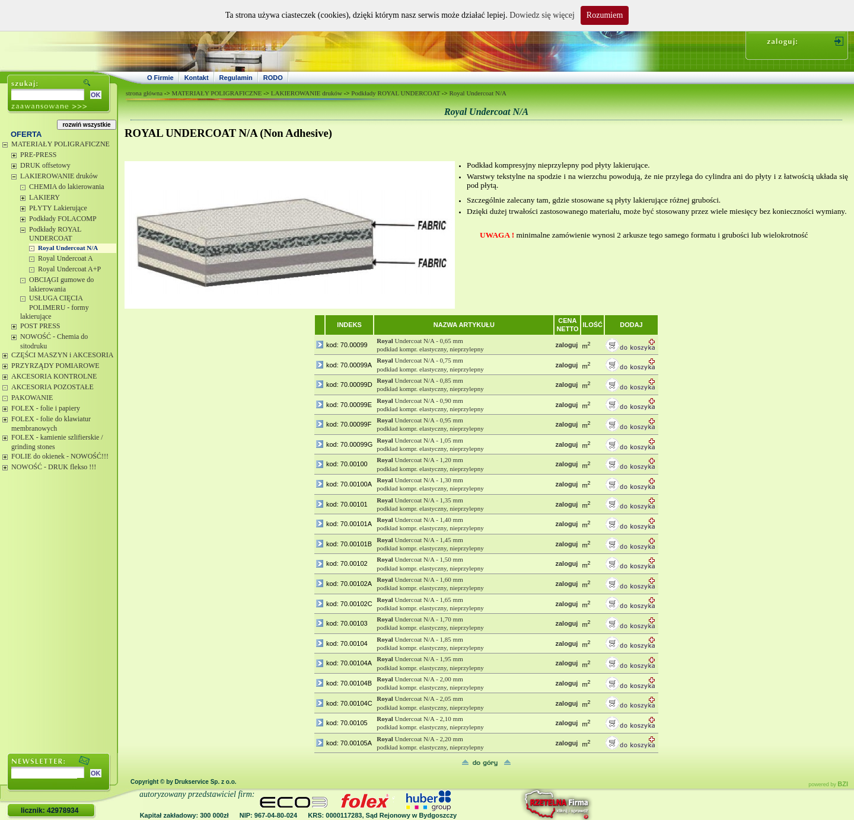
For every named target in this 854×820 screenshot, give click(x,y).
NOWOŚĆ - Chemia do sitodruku (54, 341)
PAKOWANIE (32, 397)
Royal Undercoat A (65, 258)
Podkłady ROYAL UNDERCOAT (55, 234)
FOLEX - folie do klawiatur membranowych (51, 424)
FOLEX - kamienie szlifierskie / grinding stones (57, 442)
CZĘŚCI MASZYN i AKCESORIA (62, 355)
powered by (828, 784)
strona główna (144, 93)
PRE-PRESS (38, 154)
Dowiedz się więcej (542, 15)
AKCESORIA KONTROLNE (54, 376)
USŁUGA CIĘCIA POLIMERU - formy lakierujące (54, 307)
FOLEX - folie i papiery (45, 408)
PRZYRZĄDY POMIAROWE (55, 365)
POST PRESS (40, 326)
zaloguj (566, 344)
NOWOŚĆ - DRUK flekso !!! (53, 467)
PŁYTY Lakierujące (58, 208)
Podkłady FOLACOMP (63, 218)
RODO (273, 77)
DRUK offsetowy (45, 165)
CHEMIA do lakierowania (66, 186)
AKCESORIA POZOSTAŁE (52, 387)
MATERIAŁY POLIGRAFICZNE (60, 144)
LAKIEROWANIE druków (59, 176)
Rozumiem (605, 15)
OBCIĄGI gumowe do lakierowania (61, 284)
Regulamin (236, 77)
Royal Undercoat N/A (68, 247)
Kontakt (196, 77)
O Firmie (160, 77)
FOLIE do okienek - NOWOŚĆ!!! (60, 456)
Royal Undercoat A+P (69, 269)
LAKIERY (44, 197)
